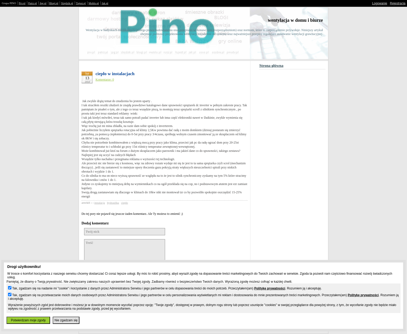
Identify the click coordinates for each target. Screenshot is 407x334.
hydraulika (113, 202)
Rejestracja (397, 3)
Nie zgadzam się (66, 320)
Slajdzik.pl (67, 3)
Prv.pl (22, 3)
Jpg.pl (43, 3)
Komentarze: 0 (105, 79)
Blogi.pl (53, 3)
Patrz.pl (32, 3)
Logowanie (379, 3)
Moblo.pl (94, 3)
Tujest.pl (81, 3)
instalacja (99, 202)
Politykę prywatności (269, 288)
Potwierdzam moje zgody (28, 320)
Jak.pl (105, 3)
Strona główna (271, 65)
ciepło (124, 202)
